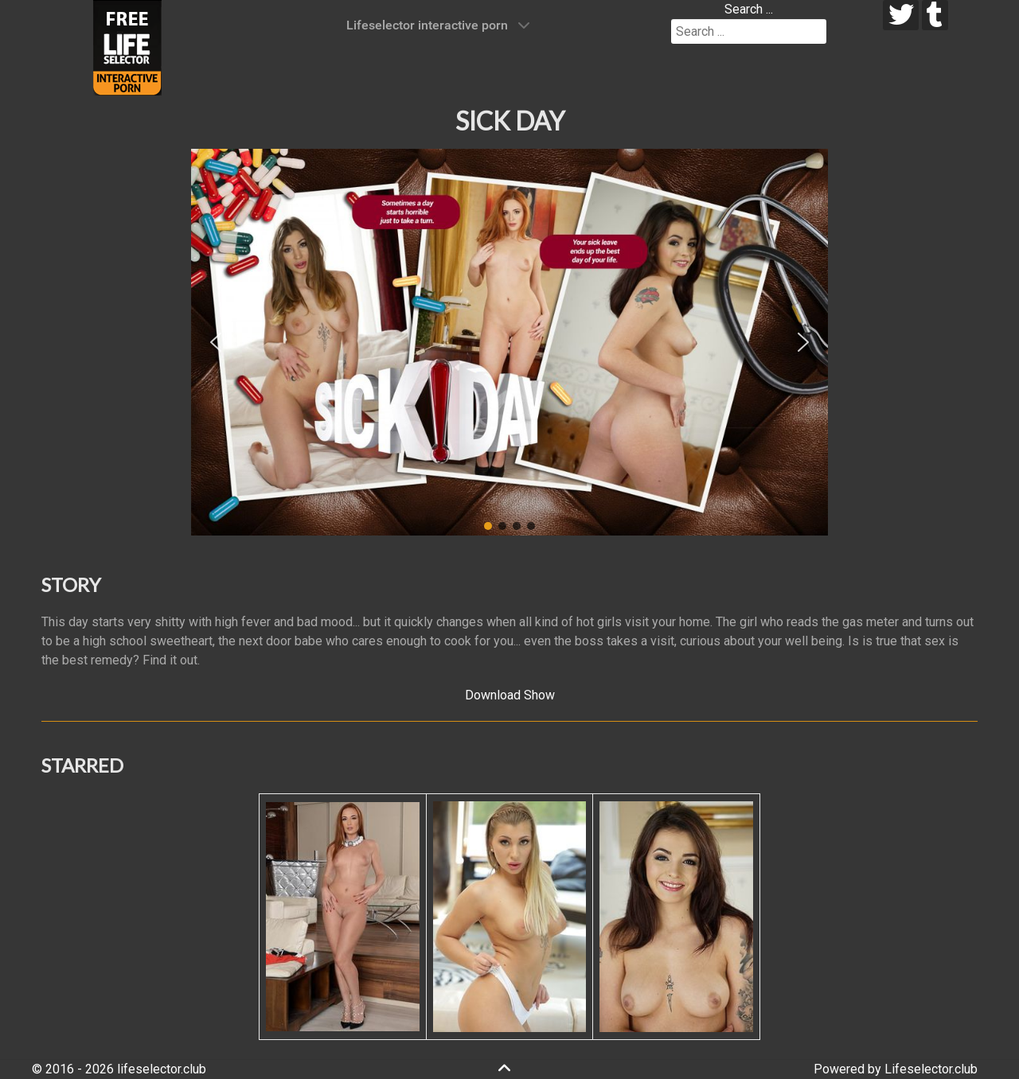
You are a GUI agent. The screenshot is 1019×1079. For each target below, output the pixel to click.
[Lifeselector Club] (127, 46)
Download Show (510, 695)
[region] (509, 342)
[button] (215, 342)
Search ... (748, 9)
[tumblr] (935, 15)
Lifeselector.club (931, 1069)
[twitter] (901, 15)
